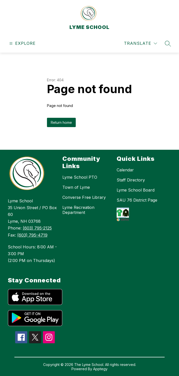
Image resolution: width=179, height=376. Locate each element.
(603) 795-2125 (37, 228)
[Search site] (168, 44)
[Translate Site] (140, 43)
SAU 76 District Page (137, 200)
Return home (61, 122)
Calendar (125, 169)
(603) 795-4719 (32, 235)
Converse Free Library (84, 197)
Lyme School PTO (79, 177)
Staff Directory (131, 179)
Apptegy (100, 369)
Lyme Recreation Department (78, 210)
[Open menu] (22, 43)
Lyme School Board (136, 190)
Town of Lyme (76, 187)
